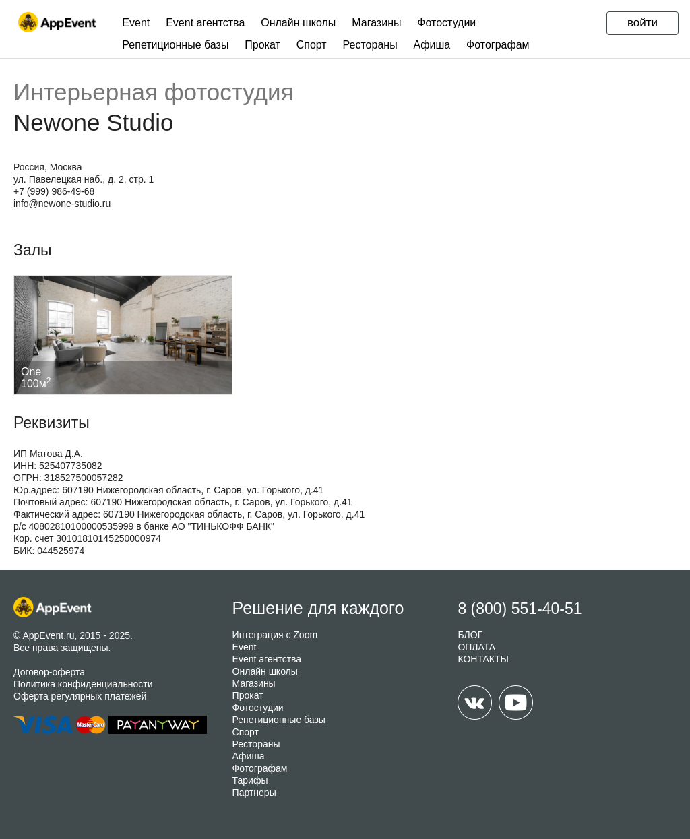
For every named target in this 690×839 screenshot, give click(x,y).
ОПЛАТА (476, 647)
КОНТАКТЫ (483, 659)
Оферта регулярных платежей (79, 696)
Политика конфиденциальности (83, 684)
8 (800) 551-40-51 (520, 608)
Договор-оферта (49, 671)
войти (642, 22)
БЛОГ (470, 634)
